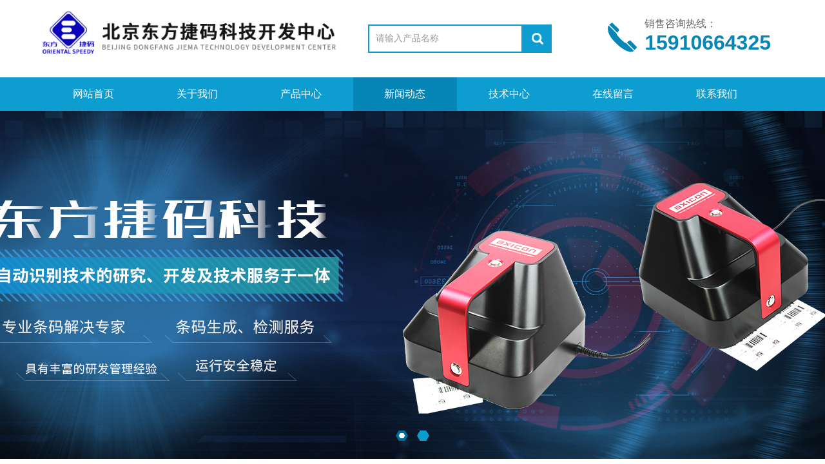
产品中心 (301, 93)
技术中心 (509, 93)
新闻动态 (404, 93)
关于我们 (197, 93)
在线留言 (613, 93)
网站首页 (93, 93)
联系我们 (716, 93)
